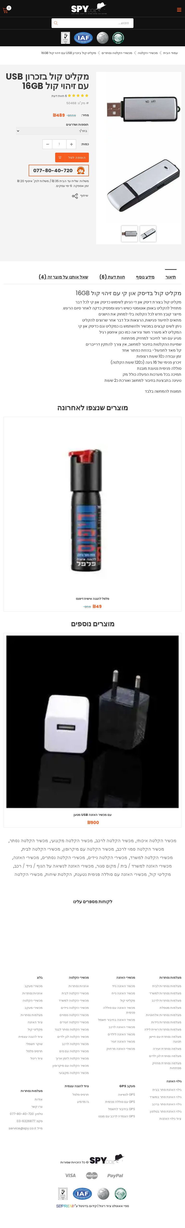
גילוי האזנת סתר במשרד (165, 1097)
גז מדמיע (83, 1102)
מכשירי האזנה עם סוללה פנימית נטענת (111, 875)
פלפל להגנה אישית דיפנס (92, 599)
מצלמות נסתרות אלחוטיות (163, 1015)
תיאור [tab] (171, 277)
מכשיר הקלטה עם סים (74, 1051)
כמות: (85, 144)
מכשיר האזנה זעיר (123, 1041)
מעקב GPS (127, 1086)
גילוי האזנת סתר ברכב (166, 1104)
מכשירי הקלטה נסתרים (117, 53)
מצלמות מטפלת (170, 1008)
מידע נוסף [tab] (145, 277)
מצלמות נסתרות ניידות (166, 1022)
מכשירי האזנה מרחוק (120, 1049)
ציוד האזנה (35, 1022)
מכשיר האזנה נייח (123, 993)
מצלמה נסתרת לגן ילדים (165, 1056)
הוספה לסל (77, 157)
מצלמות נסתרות (32, 1015)
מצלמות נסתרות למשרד (165, 993)
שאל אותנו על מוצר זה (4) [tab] (62, 277)
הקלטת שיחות (59, 875)
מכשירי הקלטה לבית (41, 849)
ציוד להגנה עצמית (31, 1037)
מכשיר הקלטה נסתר (29, 841)
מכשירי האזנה (26, 858)
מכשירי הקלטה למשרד (151, 858)
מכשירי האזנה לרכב (122, 1027)
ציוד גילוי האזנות (170, 1119)
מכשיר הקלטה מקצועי (72, 841)
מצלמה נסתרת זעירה (167, 1049)
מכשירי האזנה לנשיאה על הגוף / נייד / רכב (54, 866)
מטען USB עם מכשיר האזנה (92, 815)
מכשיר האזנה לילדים (121, 1034)
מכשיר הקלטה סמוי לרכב (140, 849)
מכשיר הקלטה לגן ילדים (73, 1037)
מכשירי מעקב (34, 986)
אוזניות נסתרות (32, 993)
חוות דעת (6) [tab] (112, 277)
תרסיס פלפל (34, 1051)
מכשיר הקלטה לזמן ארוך (72, 1058)
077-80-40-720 (53, 170)
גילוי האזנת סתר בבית (166, 1090)
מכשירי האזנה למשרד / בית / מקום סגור (134, 866)
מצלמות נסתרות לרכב (166, 1000)
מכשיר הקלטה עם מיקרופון (88, 849)
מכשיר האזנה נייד (123, 986)
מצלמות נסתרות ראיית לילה (162, 1029)
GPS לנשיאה (126, 1094)
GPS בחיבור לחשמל (121, 1109)
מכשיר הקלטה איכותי (156, 841)
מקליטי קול (160, 875)
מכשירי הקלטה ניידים (107, 858)
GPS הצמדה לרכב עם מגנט (116, 1116)
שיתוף (85, 195)
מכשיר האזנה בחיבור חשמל (116, 1020)
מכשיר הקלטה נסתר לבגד (72, 1029)
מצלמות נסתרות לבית (166, 986)
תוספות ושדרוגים (77, 124)
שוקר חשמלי (34, 1044)
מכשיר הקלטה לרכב (115, 841)
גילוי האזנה (173, 1081)
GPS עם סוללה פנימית (120, 1102)
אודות (39, 1099)
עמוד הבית (170, 53)
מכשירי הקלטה (148, 53)
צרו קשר (37, 1107)
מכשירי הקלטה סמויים (74, 1015)
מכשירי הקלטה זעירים (74, 1022)
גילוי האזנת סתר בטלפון (165, 1111)
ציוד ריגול (36, 1058)
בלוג (40, 978)
